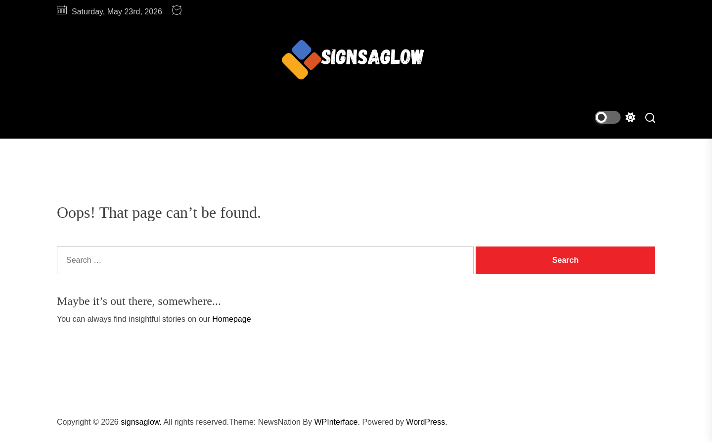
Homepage (231, 319)
